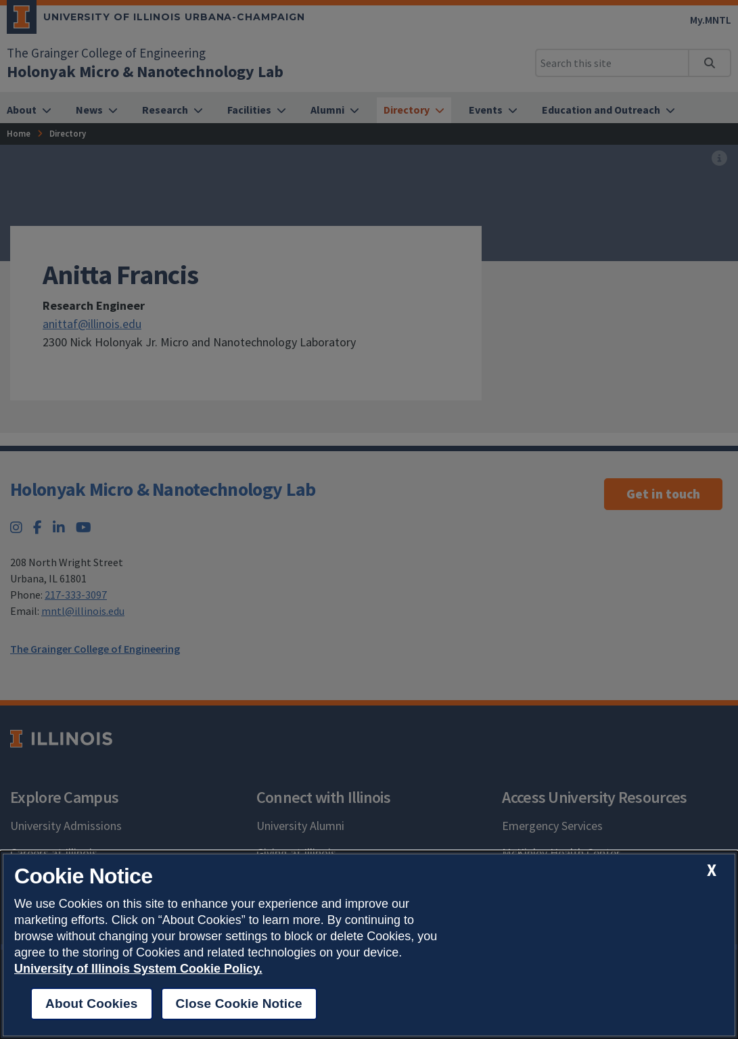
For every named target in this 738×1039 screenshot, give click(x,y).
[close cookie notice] (711, 870)
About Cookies (91, 1003)
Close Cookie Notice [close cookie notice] (239, 1003)
